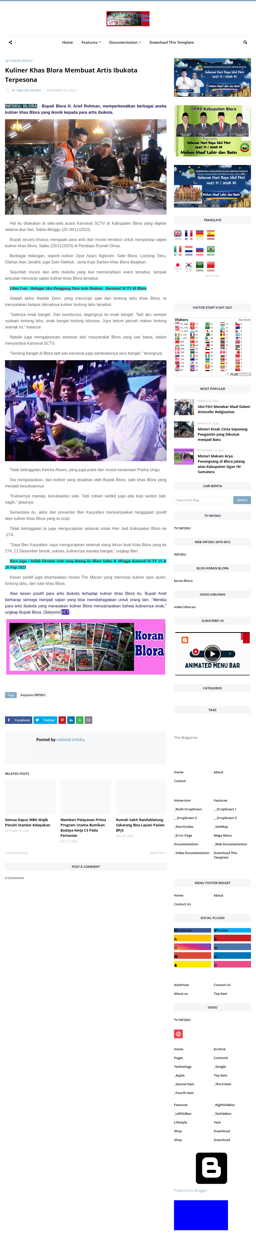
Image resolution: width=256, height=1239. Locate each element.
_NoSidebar (223, 1113)
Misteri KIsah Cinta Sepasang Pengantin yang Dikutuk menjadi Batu (223, 434)
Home (178, 772)
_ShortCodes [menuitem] (183, 826)
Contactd (221, 1058)
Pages (178, 1058)
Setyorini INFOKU (18, 61)
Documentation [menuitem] (123, 42)
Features (181, 1105)
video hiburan (185, 607)
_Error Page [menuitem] (183, 835)
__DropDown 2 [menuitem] (185, 818)
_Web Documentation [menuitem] (230, 844)
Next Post (157, 853)
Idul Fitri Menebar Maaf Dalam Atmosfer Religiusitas (224, 409)
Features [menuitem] (90, 42)
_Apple (179, 1075)
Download (222, 1131)
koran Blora (183, 580)
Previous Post (17, 853)
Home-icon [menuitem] (182, 800)
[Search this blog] (202, 500)
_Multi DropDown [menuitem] (188, 809)
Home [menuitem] (67, 42)
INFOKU (180, 554)
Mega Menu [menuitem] (223, 835)
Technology (183, 1066)
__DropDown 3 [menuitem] (225, 818)
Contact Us (182, 904)
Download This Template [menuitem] (172, 42)
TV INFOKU (182, 528)
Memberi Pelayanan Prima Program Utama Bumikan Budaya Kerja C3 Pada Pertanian (83, 827)
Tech (217, 1122)
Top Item (220, 993)
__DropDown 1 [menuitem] (225, 809)
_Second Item (184, 1084)
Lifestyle (180, 1122)
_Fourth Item (184, 1093)
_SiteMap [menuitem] (221, 826)
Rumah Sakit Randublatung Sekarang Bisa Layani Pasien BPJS (140, 825)
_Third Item (222, 1084)
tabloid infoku (28, 90)
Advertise (181, 985)
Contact (180, 781)
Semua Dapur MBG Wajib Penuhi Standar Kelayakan (27, 822)
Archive (220, 1049)
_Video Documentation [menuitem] (191, 853)
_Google (220, 1066)
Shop (178, 1131)
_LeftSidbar (183, 1113)
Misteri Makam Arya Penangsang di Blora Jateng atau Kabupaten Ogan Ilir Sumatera (221, 464)
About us (181, 993)
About (218, 772)
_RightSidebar (224, 1105)
